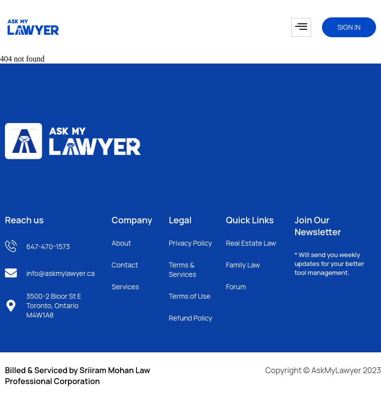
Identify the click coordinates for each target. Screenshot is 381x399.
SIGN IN (349, 27)
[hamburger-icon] (301, 27)
